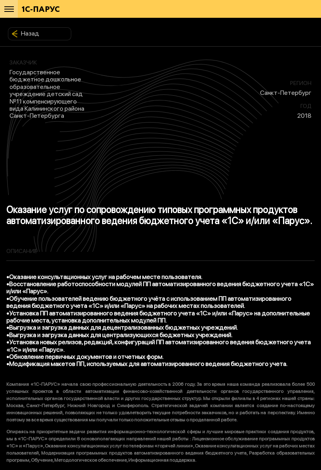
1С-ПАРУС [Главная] (41, 9)
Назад (25, 34)
